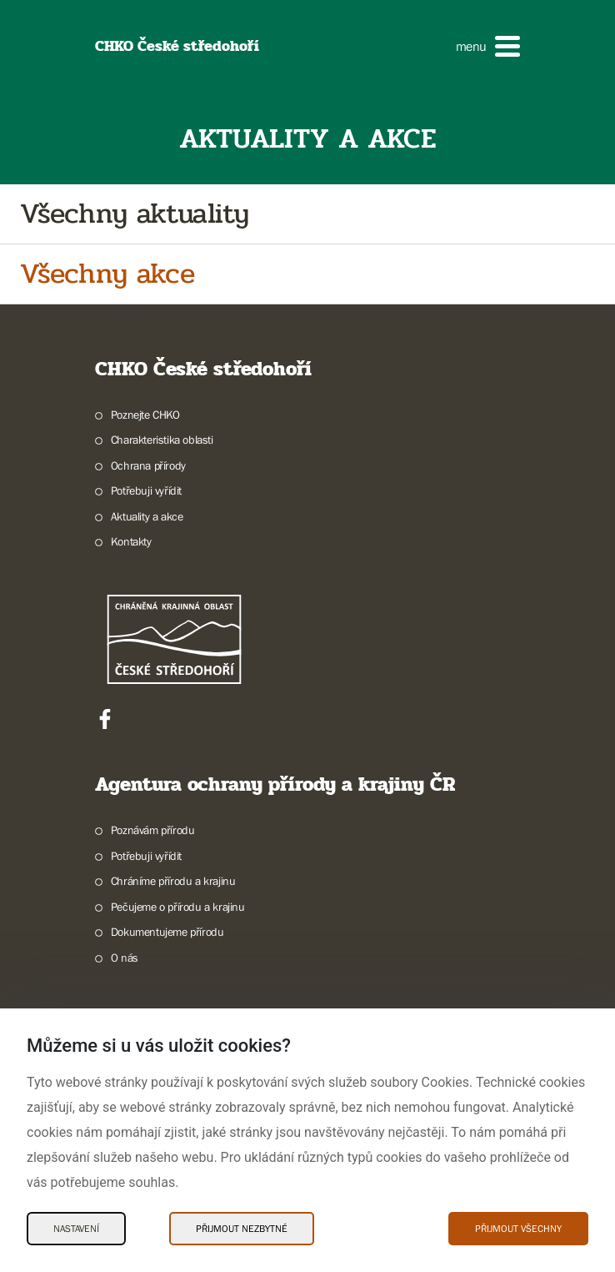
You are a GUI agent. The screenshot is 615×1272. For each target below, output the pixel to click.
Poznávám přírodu (153, 830)
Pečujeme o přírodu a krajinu (178, 906)
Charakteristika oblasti (162, 439)
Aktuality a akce (147, 516)
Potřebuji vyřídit (146, 490)
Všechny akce (107, 274)
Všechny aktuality (134, 214)
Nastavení (76, 1228)
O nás (124, 957)
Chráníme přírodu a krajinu (173, 880)
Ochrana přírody (148, 465)
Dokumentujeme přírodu (167, 931)
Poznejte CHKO (145, 414)
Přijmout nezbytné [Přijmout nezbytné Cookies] (242, 1228)
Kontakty (131, 541)
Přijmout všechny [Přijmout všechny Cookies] (518, 1228)
